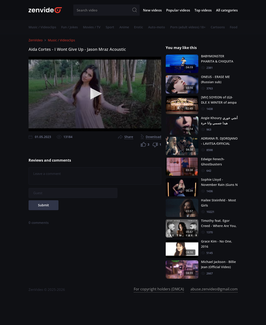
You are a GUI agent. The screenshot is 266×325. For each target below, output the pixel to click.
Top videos (203, 10)
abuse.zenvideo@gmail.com (214, 289)
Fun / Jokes (69, 27)
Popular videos (178, 10)
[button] (94, 93)
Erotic (138, 27)
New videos (152, 10)
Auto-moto (156, 27)
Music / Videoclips (42, 27)
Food (233, 27)
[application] (95, 94)
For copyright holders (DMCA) (159, 289)
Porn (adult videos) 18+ (188, 27)
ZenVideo (35, 40)
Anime (124, 27)
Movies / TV (92, 27)
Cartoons (218, 27)
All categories (227, 10)
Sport (110, 27)
